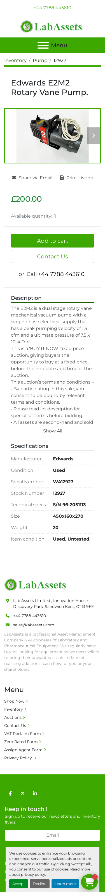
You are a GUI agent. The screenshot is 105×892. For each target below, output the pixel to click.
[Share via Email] (32, 178)
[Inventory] (15, 60)
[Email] (52, 835)
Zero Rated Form (21, 741)
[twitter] (22, 793)
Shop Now (14, 701)
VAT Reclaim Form (22, 733)
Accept (18, 884)
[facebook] (10, 793)
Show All (52, 431)
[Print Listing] (76, 178)
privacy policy (33, 874)
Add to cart (52, 240)
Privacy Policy (18, 757)
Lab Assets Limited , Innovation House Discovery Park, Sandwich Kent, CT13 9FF (53, 603)
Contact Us (52, 256)
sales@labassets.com (33, 624)
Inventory (13, 709)
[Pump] (40, 60)
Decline (39, 884)
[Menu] (43, 45)
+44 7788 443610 (52, 7)
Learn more (65, 884)
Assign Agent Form (23, 749)
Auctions (13, 717)
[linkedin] (35, 793)
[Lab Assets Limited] (36, 584)
